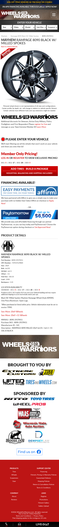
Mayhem (4, 36)
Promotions (44, 499)
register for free (40, 124)
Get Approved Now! (42, 227)
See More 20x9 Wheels (12, 312)
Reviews (14, 499)
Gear (14, 481)
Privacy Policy (38, 516)
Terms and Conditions (23, 516)
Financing (43, 471)
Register (18, 158)
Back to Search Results (9, 47)
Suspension (14, 478)
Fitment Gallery (43, 503)
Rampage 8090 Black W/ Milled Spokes (25, 36)
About (14, 496)
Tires (14, 471)
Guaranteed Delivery (43, 478)
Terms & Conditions (44, 488)
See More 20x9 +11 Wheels (14, 315)
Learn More (41, 127)
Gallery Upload (43, 506)
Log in (5, 158)
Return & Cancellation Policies (43, 484)
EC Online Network (33, 514)
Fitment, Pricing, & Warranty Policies (44, 475)
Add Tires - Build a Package (29, 171)
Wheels (14, 475)
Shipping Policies (44, 481)
